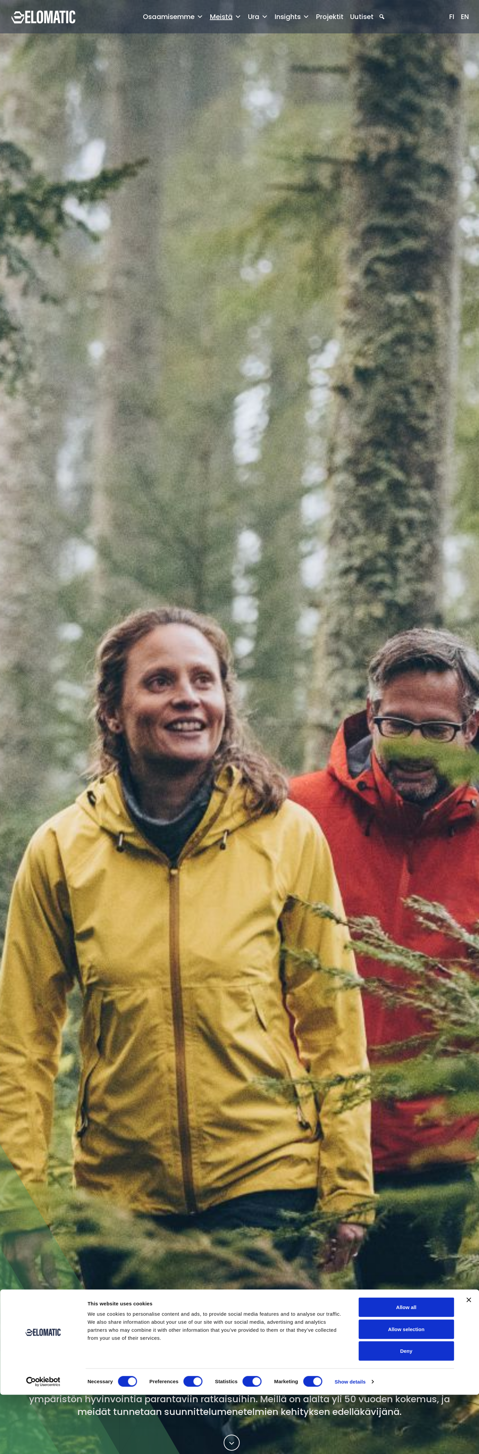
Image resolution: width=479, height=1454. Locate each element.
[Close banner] (468, 1359)
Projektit (329, 16)
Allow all (406, 1366)
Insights (292, 16)
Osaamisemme (173, 16)
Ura (258, 16)
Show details (350, 1441)
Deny (406, 1410)
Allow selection (406, 1388)
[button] (382, 17)
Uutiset (362, 16)
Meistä (225, 16)
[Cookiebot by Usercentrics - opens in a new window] (43, 1441)
